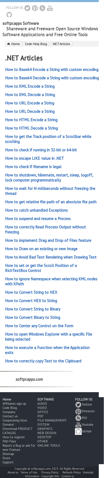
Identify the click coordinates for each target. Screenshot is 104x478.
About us (13, 472)
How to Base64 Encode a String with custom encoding (51, 69)
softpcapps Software (21, 23)
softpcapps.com (29, 378)
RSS (81, 418)
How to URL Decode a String (30, 111)
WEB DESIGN (46, 433)
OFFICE (42, 412)
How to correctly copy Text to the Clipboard (43, 360)
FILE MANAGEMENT (52, 420)
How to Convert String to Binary (32, 309)
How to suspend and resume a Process (38, 218)
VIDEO (42, 408)
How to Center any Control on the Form (39, 325)
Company (9, 412)
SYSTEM (43, 424)
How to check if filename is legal (33, 166)
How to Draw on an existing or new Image (41, 248)
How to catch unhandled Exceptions (36, 210)
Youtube (84, 424)
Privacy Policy (50, 472)
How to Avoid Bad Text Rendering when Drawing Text (50, 257)
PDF (40, 416)
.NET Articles (61, 44)
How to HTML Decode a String (31, 128)
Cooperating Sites (15, 420)
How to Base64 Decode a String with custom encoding (52, 77)
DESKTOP (44, 437)
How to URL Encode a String (29, 103)
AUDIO (42, 403)
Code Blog (10, 408)
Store (6, 458)
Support (8, 462)
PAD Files (9, 441)
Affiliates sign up (14, 403)
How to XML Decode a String (30, 94)
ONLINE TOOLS (48, 445)
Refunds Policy (72, 472)
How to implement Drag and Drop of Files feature (48, 240)
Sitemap (8, 454)
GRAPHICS (44, 428)
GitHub (83, 431)
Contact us (10, 416)
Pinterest (85, 411)
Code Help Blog (36, 44)
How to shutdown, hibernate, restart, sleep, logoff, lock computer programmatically (49, 178)
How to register (14, 437)
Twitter (83, 404)
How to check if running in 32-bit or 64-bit (41, 149)
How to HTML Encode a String (31, 119)
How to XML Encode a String (30, 86)
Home (15, 44)
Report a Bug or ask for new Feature (19, 447)
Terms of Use (28, 472)
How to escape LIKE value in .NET (34, 158)
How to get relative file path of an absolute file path (50, 201)
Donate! (8, 424)
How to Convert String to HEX (31, 292)
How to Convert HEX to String (31, 300)
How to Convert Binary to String (32, 317)
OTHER (42, 441)
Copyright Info (50, 476)
